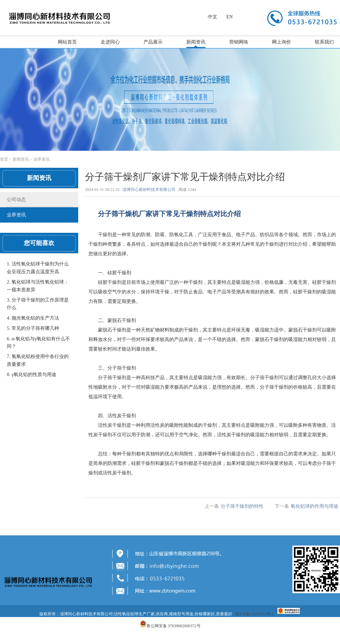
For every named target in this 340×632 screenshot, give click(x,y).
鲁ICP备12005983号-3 (254, 614)
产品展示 (153, 42)
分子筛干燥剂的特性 (242, 506)
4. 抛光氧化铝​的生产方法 (33, 318)
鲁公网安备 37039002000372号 (174, 625)
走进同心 (110, 42)
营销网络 (238, 42)
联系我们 (324, 42)
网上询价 (281, 42)
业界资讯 (41, 159)
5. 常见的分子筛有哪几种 (33, 328)
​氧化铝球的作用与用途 (314, 506)
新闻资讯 (195, 42)
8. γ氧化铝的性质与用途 (31, 374)
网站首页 (67, 42)
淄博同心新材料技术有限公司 (148, 189)
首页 (4, 159)
